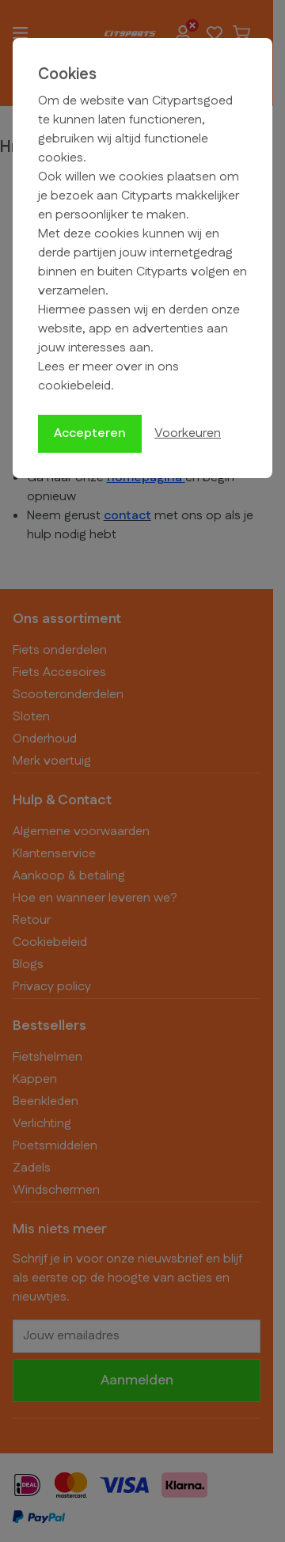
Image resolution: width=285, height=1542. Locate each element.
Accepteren (90, 433)
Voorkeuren (187, 433)
